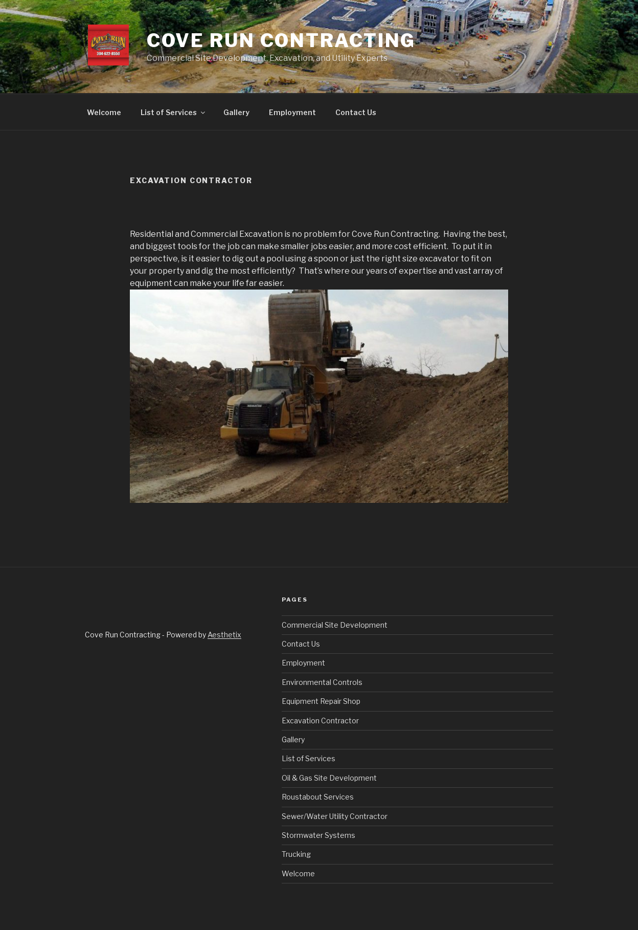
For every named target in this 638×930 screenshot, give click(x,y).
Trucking (296, 854)
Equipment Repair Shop (321, 701)
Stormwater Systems (318, 835)
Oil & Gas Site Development (329, 777)
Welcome (104, 112)
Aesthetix (224, 634)
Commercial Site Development (335, 625)
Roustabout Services (318, 796)
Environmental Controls (322, 682)
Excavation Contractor (320, 720)
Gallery (236, 112)
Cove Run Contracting (281, 40)
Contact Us (355, 112)
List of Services (174, 112)
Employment (292, 112)
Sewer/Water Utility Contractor (335, 816)
